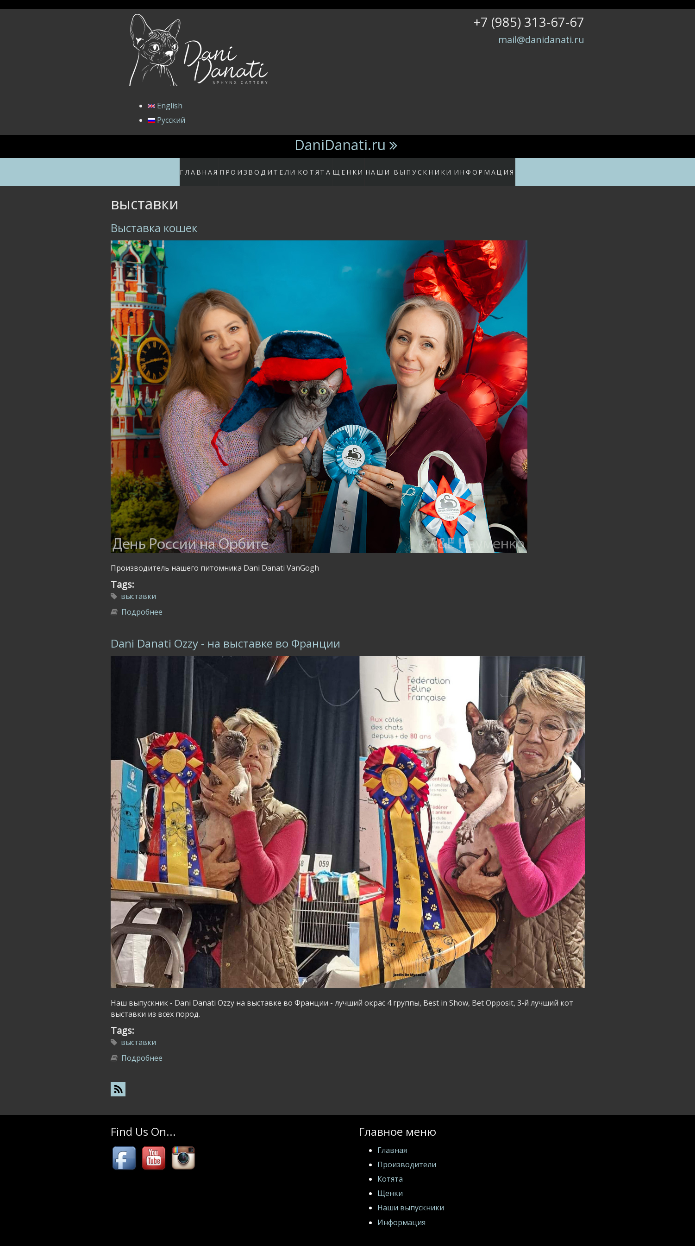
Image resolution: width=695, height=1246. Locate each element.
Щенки (353, 167)
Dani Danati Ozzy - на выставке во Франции (225, 634)
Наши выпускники (407, 167)
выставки (138, 587)
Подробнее (142, 603)
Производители (266, 167)
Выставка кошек (154, 218)
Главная (213, 167)
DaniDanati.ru (340, 144)
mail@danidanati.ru (541, 39)
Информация (473, 167)
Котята (318, 167)
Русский (166, 120)
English (165, 106)
